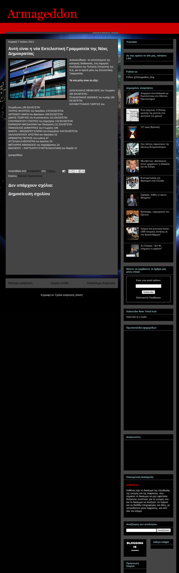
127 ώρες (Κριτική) (150, 127)
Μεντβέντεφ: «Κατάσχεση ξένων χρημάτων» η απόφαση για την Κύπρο (155, 164)
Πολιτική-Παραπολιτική (30, 176)
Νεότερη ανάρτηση (20, 283)
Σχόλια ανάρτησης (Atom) (69, 295)
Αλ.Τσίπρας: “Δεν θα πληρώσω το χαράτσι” (151, 247)
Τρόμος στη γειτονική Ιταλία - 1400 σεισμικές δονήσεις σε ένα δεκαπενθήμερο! (155, 231)
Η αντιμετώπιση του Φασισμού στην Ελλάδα (152, 179)
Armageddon (34, 171)
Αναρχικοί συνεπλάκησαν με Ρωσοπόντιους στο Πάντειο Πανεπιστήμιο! (155, 96)
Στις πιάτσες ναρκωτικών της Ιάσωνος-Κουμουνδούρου (155, 145)
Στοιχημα (114, 33)
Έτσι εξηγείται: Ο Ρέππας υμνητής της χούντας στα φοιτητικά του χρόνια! (153, 113)
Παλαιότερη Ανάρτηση (101, 283)
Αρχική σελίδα (60, 283)
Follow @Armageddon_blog (140, 77)
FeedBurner (155, 297)
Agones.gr (106, 33)
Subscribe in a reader (136, 317)
